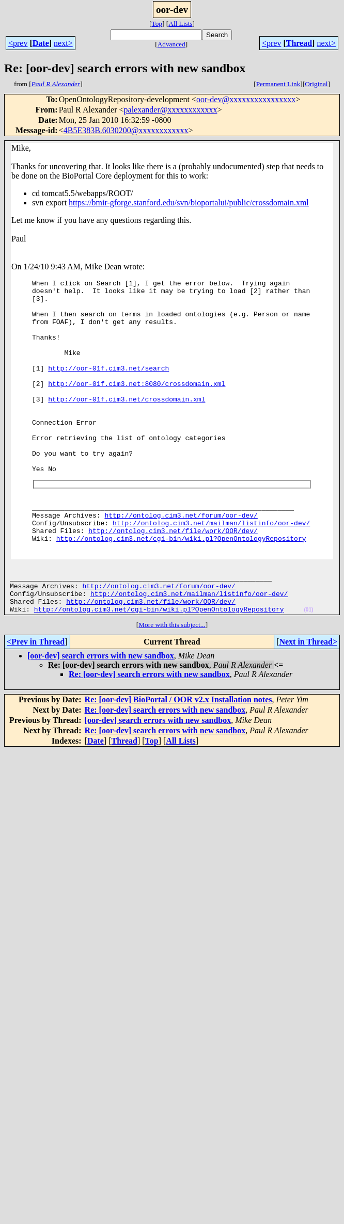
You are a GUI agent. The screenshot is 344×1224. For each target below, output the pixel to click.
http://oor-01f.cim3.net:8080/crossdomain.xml (136, 405)
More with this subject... (172, 685)
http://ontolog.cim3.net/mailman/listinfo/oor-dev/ (211, 569)
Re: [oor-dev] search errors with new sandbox (149, 734)
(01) (308, 670)
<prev (17, 43)
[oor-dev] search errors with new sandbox (100, 716)
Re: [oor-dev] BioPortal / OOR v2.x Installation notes (178, 759)
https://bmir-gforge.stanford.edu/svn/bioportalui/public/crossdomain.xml (189, 202)
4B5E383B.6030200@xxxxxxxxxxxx (126, 130)
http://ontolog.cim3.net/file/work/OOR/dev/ (173, 578)
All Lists (180, 23)
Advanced (171, 44)
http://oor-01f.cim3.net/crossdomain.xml (126, 423)
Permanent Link (278, 84)
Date (41, 43)
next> (63, 43)
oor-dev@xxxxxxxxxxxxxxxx (245, 99)
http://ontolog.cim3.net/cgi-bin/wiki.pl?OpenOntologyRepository (181, 587)
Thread (299, 43)
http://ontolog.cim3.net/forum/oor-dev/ (180, 560)
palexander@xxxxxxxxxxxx (170, 109)
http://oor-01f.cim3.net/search (108, 386)
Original (316, 84)
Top (156, 23)
